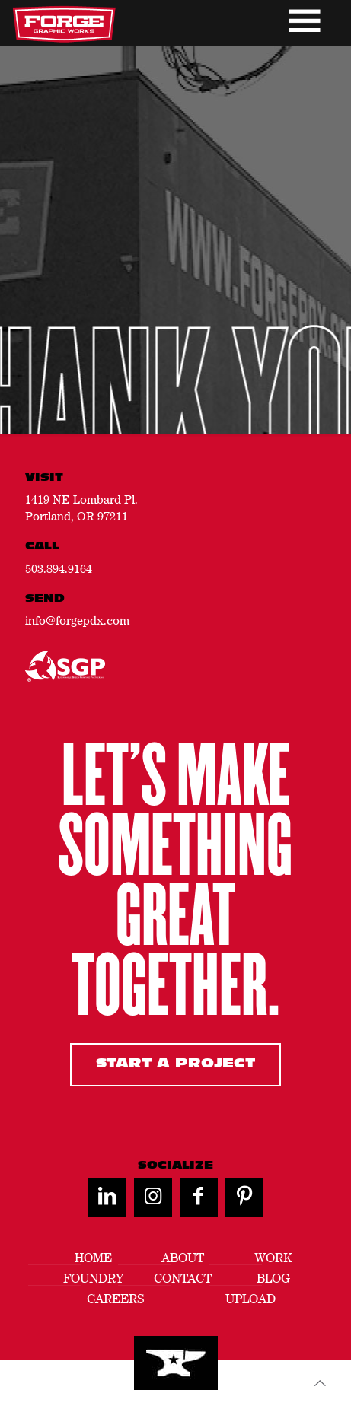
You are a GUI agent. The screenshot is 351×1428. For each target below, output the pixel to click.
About (182, 1258)
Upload (250, 1299)
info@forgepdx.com (77, 620)
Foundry (93, 1278)
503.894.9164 (58, 568)
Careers (115, 1299)
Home (93, 1258)
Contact (183, 1278)
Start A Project (175, 1064)
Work (273, 1258)
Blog (273, 1278)
